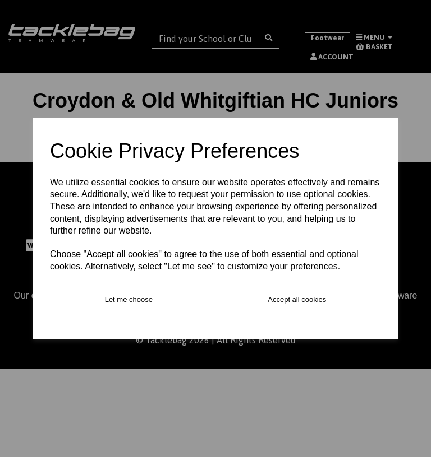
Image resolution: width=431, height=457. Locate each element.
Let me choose (129, 299)
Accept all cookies (297, 299)
